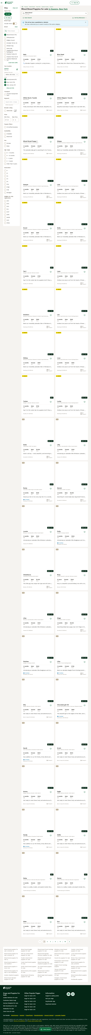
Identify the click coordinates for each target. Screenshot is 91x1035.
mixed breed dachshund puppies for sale (44, 958)
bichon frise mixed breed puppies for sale (78, 958)
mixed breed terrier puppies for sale (79, 971)
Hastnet (22, 1015)
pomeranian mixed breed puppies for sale (61, 961)
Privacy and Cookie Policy (35, 1021)
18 (65, 941)
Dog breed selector (51, 1004)
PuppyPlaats (29, 1015)
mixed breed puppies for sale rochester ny (11, 950)
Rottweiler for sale (8, 1008)
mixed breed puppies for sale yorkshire (78, 963)
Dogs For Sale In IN (29, 1009)
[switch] (15, 23)
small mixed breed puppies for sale (28, 967)
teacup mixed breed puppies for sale (60, 970)
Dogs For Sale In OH (30, 1001)
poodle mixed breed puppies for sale (26, 958)
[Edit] (17, 69)
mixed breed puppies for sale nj (11, 958)
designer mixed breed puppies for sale (60, 978)
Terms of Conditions (19, 1021)
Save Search (27, 17)
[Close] (85, 22)
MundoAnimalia (38, 1015)
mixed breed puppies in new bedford (10, 963)
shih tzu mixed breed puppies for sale (27, 954)
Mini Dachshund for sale (10, 1006)
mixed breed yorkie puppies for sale (28, 971)
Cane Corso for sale (8, 1011)
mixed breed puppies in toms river (10, 967)
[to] (15, 120)
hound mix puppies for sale (62, 958)
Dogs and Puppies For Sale (11, 994)
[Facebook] (68, 994)
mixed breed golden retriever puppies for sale (45, 954)
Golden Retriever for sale (10, 997)
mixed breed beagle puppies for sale (26, 950)
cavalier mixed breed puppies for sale (77, 950)
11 (60, 941)
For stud (8, 17)
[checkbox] (5, 34)
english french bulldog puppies (60, 965)
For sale (8, 14)
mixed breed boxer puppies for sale (62, 954)
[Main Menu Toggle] (1, 2)
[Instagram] (73, 994)
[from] (7, 120)
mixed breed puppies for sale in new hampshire (11, 971)
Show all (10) (10, 88)
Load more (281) (13, 62)
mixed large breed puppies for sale (45, 975)
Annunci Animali (48, 1015)
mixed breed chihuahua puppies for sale (27, 975)
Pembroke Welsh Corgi (9, 1000)
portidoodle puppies (76, 979)
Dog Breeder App (50, 1001)
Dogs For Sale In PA (29, 995)
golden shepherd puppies (11, 975)
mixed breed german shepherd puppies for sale (45, 963)
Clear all (15, 8)
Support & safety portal (52, 995)
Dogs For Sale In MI (29, 1007)
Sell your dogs (50, 998)
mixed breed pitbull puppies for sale (79, 975)
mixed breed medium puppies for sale (43, 971)
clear (16, 26)
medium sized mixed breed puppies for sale (78, 967)
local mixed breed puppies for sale (78, 954)
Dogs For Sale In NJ (30, 1004)
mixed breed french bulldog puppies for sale (45, 950)
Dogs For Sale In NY (30, 998)
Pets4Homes (14, 1015)
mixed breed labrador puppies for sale (10, 978)
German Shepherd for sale (10, 1003)
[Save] (50, 55)
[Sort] (79, 17)
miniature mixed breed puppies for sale (60, 950)
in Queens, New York (58, 9)
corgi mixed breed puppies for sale (28, 963)
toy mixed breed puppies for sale (45, 967)
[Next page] (69, 941)
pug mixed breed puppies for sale (61, 974)
